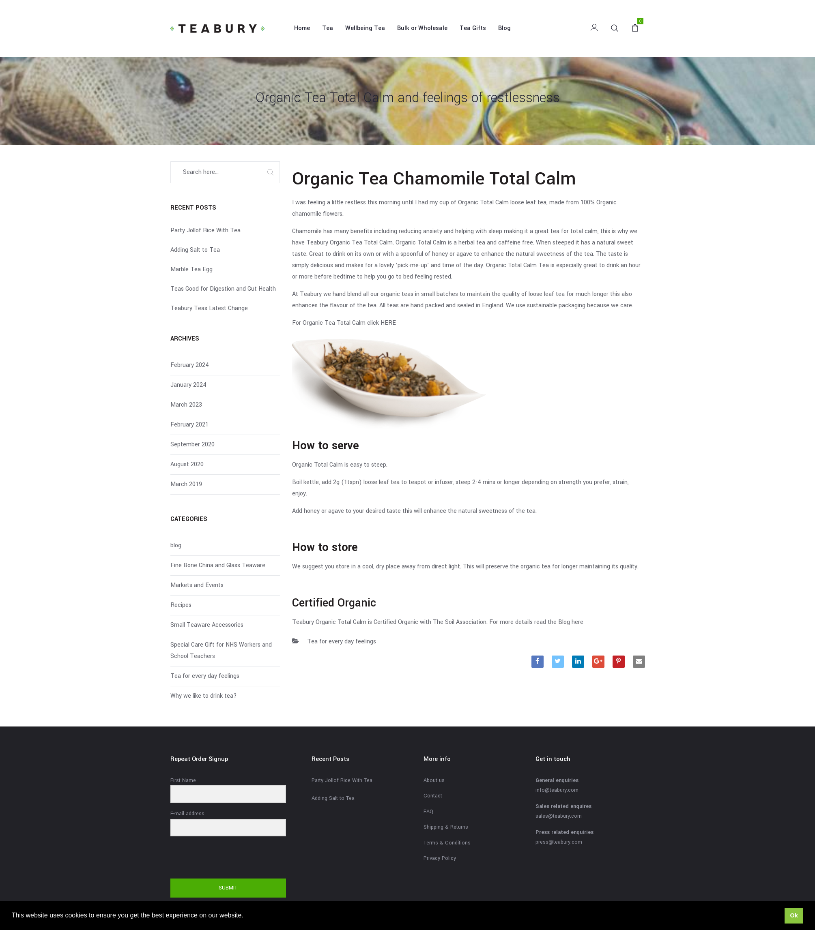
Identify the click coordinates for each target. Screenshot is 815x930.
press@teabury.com (558, 842)
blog (175, 545)
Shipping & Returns (446, 827)
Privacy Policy (440, 858)
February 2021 (189, 424)
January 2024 (188, 385)
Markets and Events (197, 585)
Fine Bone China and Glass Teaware (217, 565)
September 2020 (192, 444)
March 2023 (186, 405)
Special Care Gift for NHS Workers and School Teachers (221, 650)
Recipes (180, 605)
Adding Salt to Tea (195, 250)
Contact (433, 795)
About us (434, 780)
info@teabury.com (556, 790)
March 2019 (186, 484)
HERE (388, 323)
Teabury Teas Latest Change (209, 308)
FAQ (428, 811)
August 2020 (187, 464)
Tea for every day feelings (341, 641)
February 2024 (189, 365)
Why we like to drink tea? (203, 696)
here (577, 622)
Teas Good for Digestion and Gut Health (223, 289)
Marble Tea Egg (191, 269)
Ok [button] (794, 915)
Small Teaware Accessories (206, 625)
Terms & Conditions (447, 842)
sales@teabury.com (558, 816)
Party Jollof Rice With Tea (205, 230)
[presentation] (220, 858)
